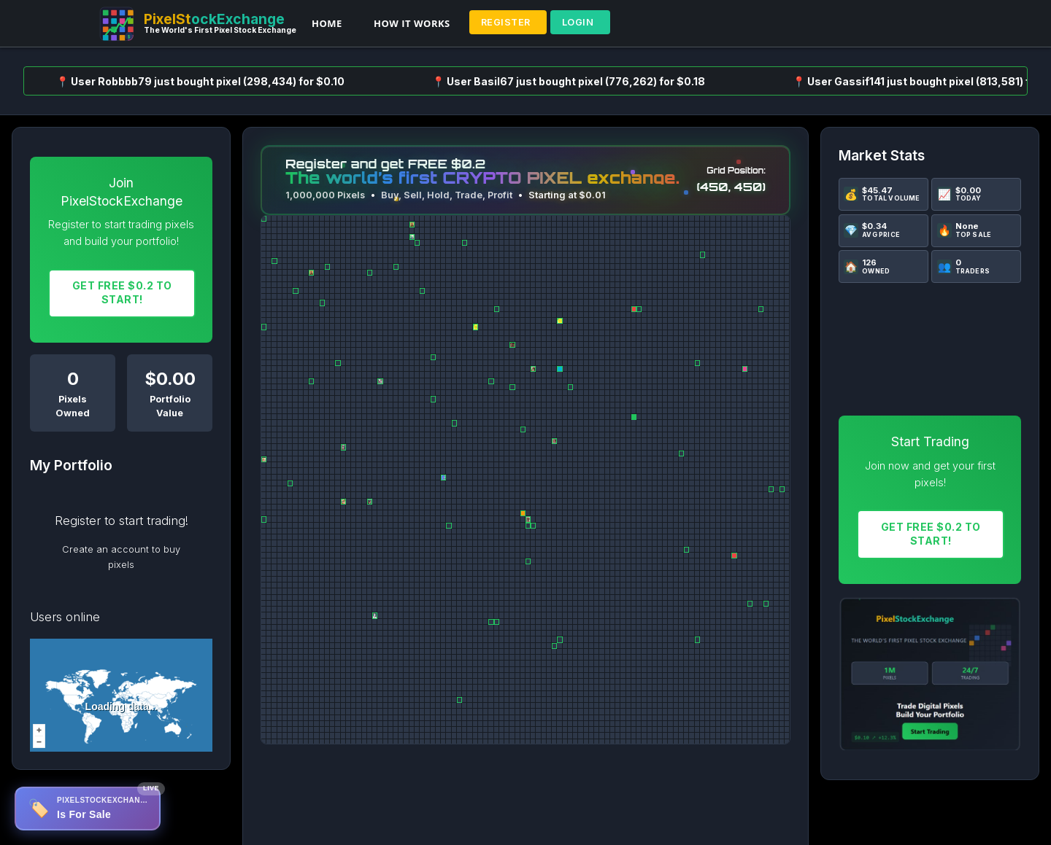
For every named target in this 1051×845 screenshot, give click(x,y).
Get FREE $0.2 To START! (122, 292)
